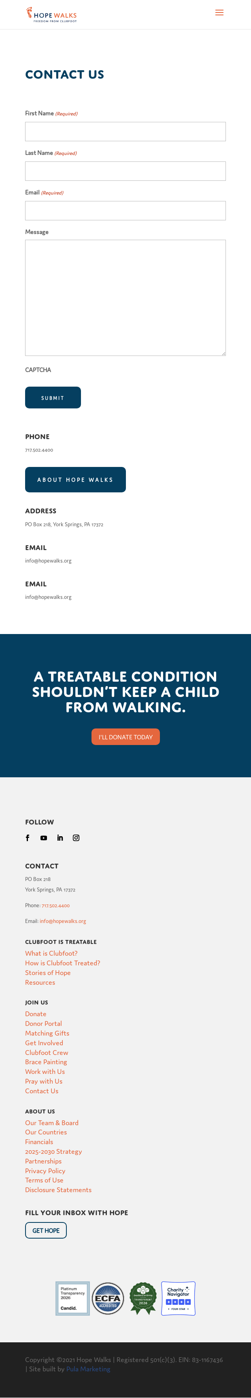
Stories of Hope (48, 972)
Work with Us (45, 1071)
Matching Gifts (47, 1032)
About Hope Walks (75, 479)
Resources (40, 981)
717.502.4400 (56, 905)
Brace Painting (46, 1061)
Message (37, 231)
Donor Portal (43, 1023)
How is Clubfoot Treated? (62, 962)
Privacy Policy (45, 1170)
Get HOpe (46, 1230)
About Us (40, 1110)
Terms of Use (44, 1179)
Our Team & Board (52, 1122)
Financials (39, 1141)
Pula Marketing (88, 1368)
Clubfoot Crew (46, 1052)
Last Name (51, 153)
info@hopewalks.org (63, 920)
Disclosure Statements (58, 1189)
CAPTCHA (38, 369)
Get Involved (44, 1042)
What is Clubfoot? (51, 952)
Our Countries (46, 1131)
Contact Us (41, 1090)
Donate (36, 1013)
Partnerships (43, 1160)
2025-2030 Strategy (53, 1151)
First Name (51, 114)
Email (44, 193)
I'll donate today (126, 737)
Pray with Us (43, 1080)
